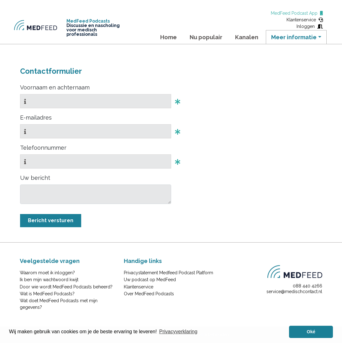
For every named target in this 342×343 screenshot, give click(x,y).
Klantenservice (305, 19)
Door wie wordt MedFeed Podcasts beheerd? (66, 286)
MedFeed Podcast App (297, 13)
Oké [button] (311, 331)
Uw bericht (35, 177)
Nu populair (206, 37)
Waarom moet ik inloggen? (47, 272)
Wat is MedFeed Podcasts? (47, 293)
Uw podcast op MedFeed (150, 279)
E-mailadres (36, 117)
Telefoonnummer (43, 147)
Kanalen (246, 37)
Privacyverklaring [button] (178, 331)
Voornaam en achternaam (55, 87)
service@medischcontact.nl (294, 291)
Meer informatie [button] (294, 37)
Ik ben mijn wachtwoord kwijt (49, 279)
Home (168, 37)
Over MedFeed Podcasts (149, 293)
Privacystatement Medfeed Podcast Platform (168, 272)
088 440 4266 (307, 285)
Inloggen (310, 26)
